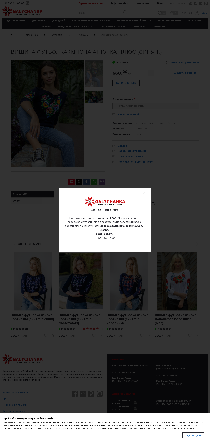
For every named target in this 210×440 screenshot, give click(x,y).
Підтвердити (193, 435)
